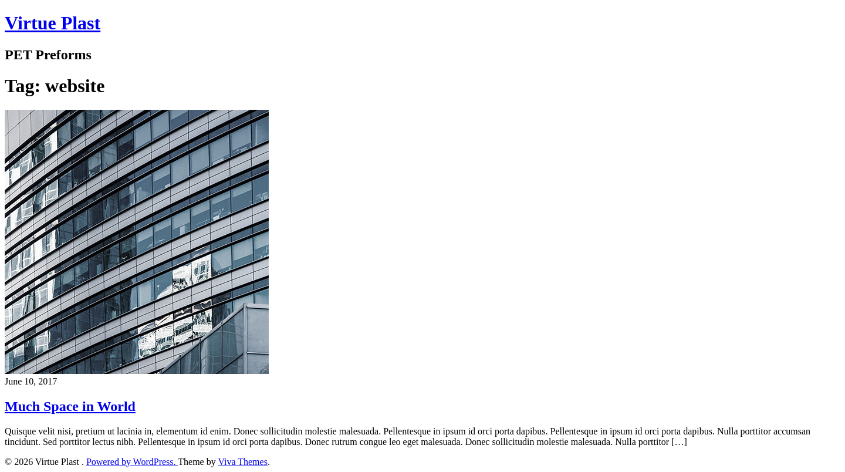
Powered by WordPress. (132, 462)
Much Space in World (70, 406)
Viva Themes (243, 462)
